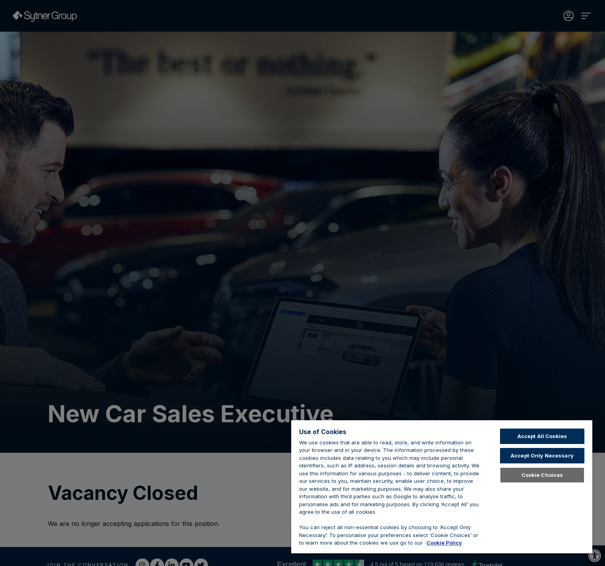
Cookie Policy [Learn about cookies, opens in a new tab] (444, 542)
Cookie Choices (542, 475)
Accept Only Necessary (542, 455)
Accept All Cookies (542, 436)
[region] (441, 486)
